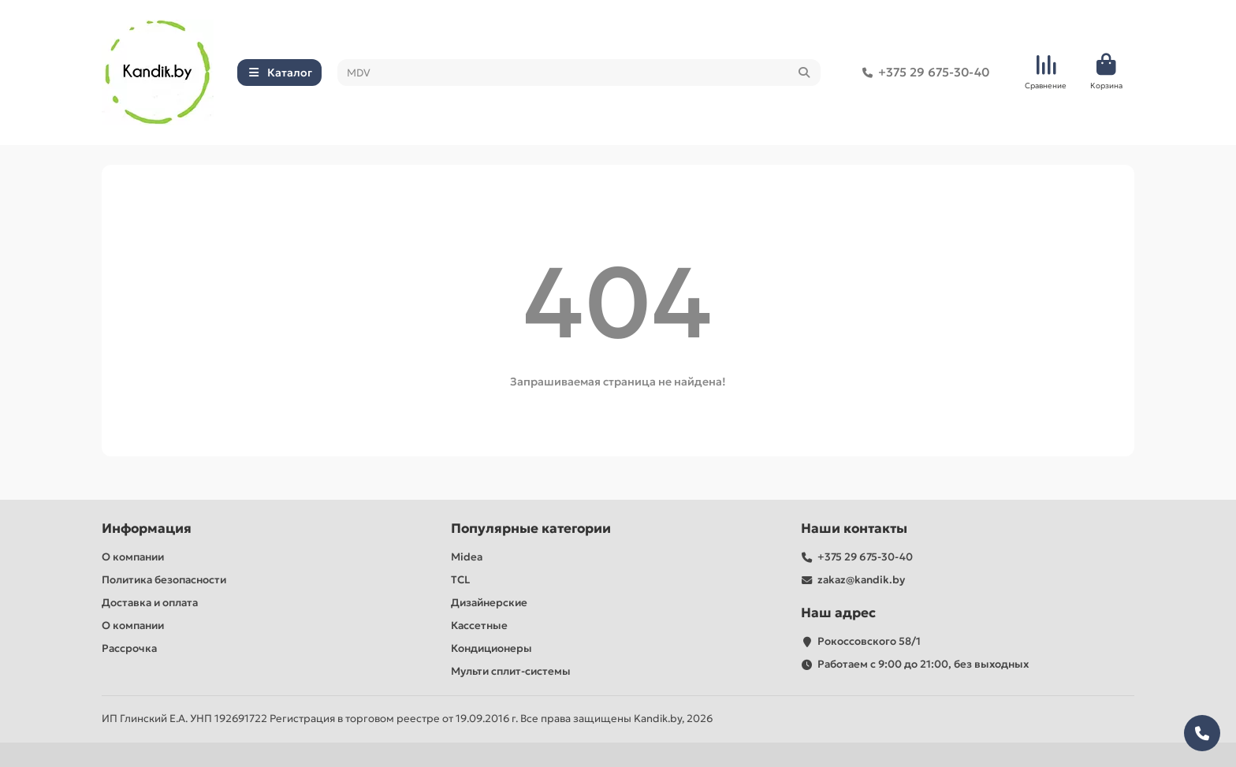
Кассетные (479, 625)
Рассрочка (129, 648)
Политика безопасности (164, 579)
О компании (133, 557)
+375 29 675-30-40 (922, 72)
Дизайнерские (489, 602)
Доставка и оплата (150, 602)
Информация (147, 528)
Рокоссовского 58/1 (869, 641)
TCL (460, 579)
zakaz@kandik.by (861, 579)
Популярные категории (531, 528)
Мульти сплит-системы (511, 671)
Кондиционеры (491, 648)
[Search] (579, 72)
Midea (466, 557)
